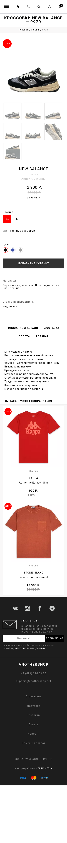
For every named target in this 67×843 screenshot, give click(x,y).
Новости (33, 733)
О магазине (33, 696)
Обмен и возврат (33, 743)
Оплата (33, 724)
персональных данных (30, 648)
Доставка (33, 705)
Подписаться (54, 638)
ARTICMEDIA (45, 768)
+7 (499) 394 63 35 (33, 673)
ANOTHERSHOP (34, 664)
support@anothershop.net (33, 681)
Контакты (33, 715)
